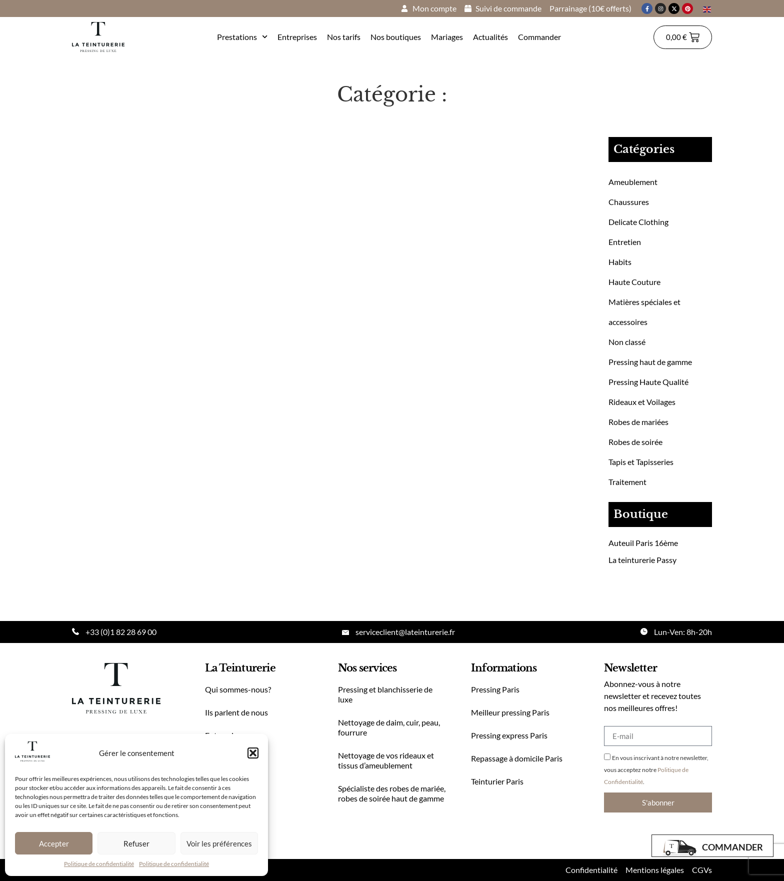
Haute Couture (634, 281)
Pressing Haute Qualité (648, 381)
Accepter (54, 843)
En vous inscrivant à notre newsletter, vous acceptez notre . (656, 770)
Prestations (242, 36)
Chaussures (628, 201)
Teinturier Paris (497, 781)
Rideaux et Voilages (642, 401)
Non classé (627, 341)
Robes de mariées (638, 421)
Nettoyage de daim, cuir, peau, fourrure (389, 727)
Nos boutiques (395, 37)
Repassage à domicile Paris (516, 758)
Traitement (627, 481)
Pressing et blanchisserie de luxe (385, 694)
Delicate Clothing (638, 221)
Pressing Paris (495, 689)
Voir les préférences (219, 843)
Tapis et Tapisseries (641, 461)
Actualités (490, 37)
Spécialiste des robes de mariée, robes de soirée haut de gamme (392, 793)
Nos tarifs (343, 37)
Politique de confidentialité (99, 864)
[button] (253, 753)
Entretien (624, 241)
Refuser (137, 843)
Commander (539, 37)
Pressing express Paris (509, 735)
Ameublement (633, 181)
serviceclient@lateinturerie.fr (405, 631)
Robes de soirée (635, 441)
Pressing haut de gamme (650, 361)
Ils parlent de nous (236, 712)
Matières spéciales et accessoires (644, 311)
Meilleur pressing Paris (510, 712)
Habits (620, 261)
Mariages (447, 37)
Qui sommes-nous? (238, 689)
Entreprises (297, 37)
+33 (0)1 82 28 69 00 (121, 631)
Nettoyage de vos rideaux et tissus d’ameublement (386, 760)
